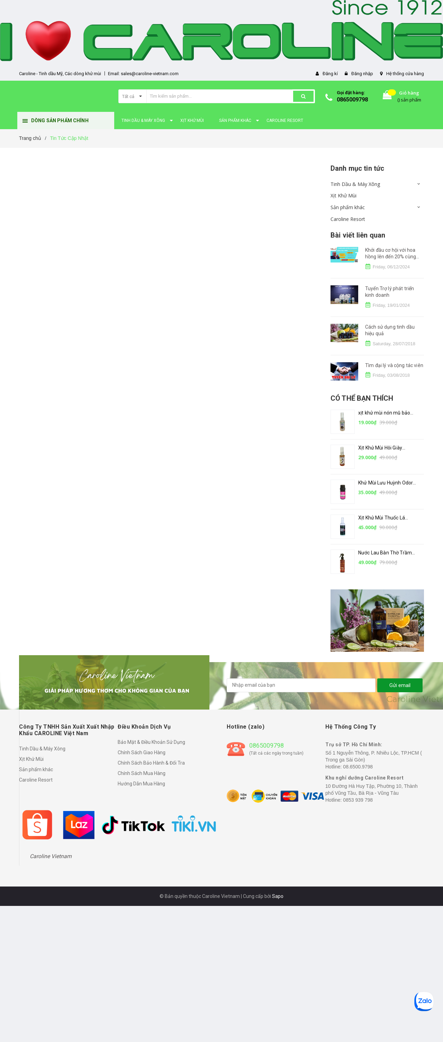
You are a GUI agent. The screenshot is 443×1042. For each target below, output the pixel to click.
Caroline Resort (348, 219)
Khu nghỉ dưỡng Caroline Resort (364, 778)
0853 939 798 (358, 800)
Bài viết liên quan (358, 235)
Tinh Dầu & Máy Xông (355, 184)
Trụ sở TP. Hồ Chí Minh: (353, 744)
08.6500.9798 (358, 766)
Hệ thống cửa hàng (405, 73)
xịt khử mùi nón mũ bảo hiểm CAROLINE (384, 413)
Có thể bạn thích (362, 398)
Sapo (277, 896)
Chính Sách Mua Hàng (141, 773)
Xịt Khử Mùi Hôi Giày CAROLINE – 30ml (380, 448)
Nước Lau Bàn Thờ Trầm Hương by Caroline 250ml (386, 553)
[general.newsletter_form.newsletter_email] (301, 685)
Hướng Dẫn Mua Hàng (141, 783)
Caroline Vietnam (51, 856)
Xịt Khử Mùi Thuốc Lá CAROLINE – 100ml (381, 518)
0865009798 (352, 99)
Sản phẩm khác (348, 207)
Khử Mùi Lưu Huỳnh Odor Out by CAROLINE (385, 483)
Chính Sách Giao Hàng (141, 752)
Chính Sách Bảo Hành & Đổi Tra (151, 763)
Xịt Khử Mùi (343, 195)
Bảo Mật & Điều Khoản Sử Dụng (151, 742)
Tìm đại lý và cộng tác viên (394, 365)
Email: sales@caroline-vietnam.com (143, 73)
